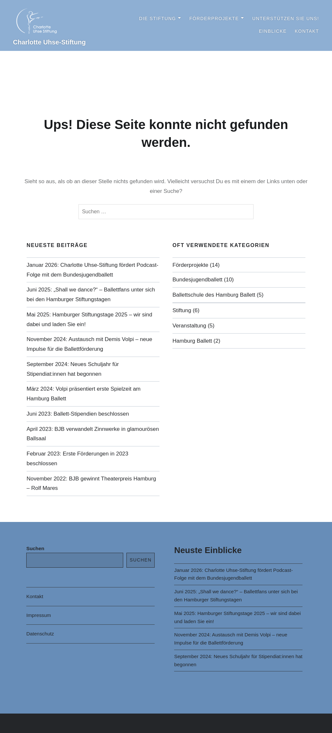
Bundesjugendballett (197, 280)
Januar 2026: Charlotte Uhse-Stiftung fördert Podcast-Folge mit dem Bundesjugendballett (92, 270)
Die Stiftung (157, 18)
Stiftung (181, 310)
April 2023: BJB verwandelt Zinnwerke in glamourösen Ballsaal (93, 434)
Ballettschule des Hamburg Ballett (213, 295)
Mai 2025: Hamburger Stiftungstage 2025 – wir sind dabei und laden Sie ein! (89, 319)
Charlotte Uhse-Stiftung (49, 42)
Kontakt (307, 31)
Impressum (38, 615)
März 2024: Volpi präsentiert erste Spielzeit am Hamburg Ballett (84, 394)
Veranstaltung (189, 326)
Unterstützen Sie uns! (285, 18)
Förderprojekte (214, 18)
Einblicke (273, 31)
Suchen (35, 548)
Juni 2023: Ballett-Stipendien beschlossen (78, 414)
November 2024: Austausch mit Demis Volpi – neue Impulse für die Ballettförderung (89, 344)
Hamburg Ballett (192, 341)
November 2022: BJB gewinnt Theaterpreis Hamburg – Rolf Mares (91, 483)
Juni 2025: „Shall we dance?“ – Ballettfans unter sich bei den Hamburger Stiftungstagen (91, 294)
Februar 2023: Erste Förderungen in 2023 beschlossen (77, 459)
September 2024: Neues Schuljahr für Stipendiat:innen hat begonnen (73, 369)
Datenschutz (40, 633)
